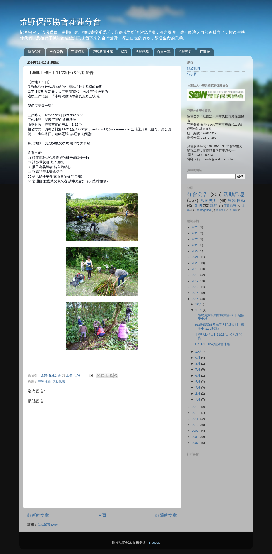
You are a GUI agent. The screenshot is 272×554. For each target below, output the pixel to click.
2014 (195, 299)
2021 (195, 257)
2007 (195, 442)
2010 (195, 425)
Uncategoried (203, 210)
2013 (195, 407)
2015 (195, 292)
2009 (195, 430)
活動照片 (185, 52)
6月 (198, 375)
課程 (124, 52)
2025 (195, 233)
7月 (198, 369)
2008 (195, 437)
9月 (198, 357)
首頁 (102, 515)
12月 (199, 304)
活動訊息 (142, 52)
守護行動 (78, 52)
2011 (195, 419)
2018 (195, 275)
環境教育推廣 (103, 52)
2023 (195, 245)
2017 (195, 281)
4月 (198, 381)
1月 (198, 399)
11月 (199, 310)
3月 (198, 387)
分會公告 (56, 52)
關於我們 (35, 52)
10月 (199, 351)
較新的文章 (38, 515)
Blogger (154, 542)
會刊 (198, 205)
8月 (198, 363)
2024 (195, 239)
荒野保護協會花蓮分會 (60, 21)
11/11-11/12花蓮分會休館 (212, 344)
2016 (195, 287)
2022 (195, 251)
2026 (195, 227)
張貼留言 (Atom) (49, 524)
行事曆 (205, 52)
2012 (195, 412)
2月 (198, 393)
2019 (195, 269)
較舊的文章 (166, 515)
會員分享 (164, 52)
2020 (195, 263)
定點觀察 (230, 205)
